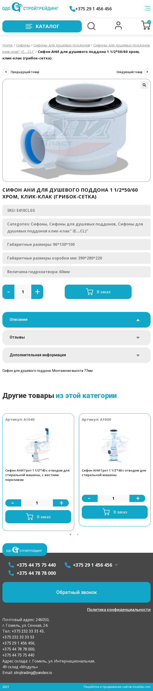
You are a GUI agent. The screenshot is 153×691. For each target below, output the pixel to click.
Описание (19, 319)
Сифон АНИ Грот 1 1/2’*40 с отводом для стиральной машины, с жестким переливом (37, 475)
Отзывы (17, 337)
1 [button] (70, 534)
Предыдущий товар (25, 72)
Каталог (42, 26)
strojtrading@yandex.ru (33, 672)
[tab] (76, 320)
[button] (118, 28)
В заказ (103, 291)
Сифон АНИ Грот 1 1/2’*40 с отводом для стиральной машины (114, 472)
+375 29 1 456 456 (91, 9)
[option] (38, 472)
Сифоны (23, 45)
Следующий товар (129, 72)
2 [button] (77, 534)
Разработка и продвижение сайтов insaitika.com (117, 687)
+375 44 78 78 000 (18, 649)
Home (7, 45)
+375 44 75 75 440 (18, 655)
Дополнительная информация (38, 355)
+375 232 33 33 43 (27, 631)
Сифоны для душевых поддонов (61, 45)
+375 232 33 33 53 (18, 637)
